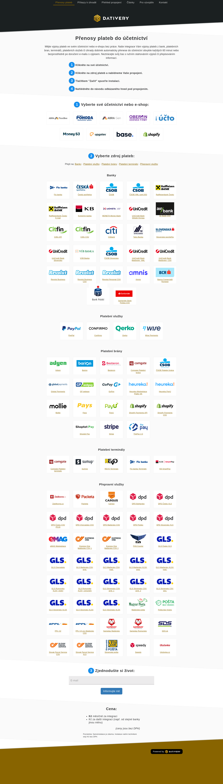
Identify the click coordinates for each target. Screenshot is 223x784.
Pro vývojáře (147, 2)
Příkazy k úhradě (87, 2)
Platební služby (91, 164)
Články (131, 2)
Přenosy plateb (63, 2)
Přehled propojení (112, 2)
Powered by (166, 751)
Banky (78, 164)
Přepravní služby (149, 164)
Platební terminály (128, 164)
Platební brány (109, 164)
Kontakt (163, 2)
